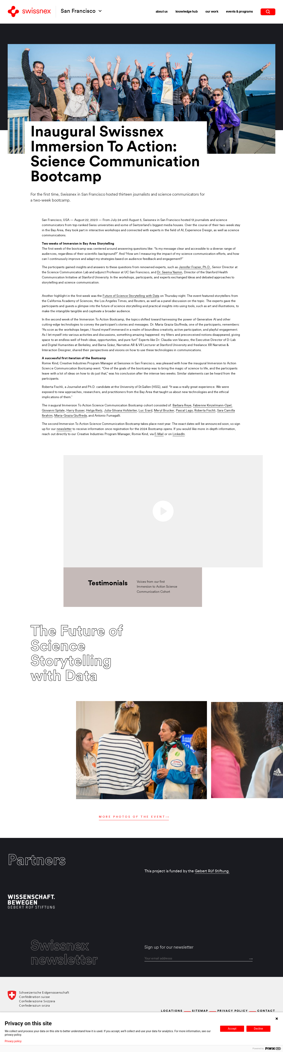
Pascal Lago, (185, 410)
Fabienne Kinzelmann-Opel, (212, 405)
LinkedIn (179, 434)
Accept (232, 1028)
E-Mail (159, 434)
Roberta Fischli (205, 410)
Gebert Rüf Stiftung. (212, 871)
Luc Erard (145, 410)
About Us (162, 11)
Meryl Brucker (164, 410)
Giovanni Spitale (53, 410)
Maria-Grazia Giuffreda (70, 415)
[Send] (251, 958)
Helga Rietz (94, 410)
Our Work (211, 11)
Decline (258, 1028)
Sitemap (200, 1011)
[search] (268, 11)
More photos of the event (134, 817)
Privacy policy (13, 1041)
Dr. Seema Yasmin (169, 272)
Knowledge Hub (186, 11)
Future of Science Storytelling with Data (131, 296)
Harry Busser (75, 410)
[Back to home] (29, 12)
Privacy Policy (232, 1011)
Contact (266, 1011)
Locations (172, 1011)
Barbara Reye (182, 405)
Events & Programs (239, 11)
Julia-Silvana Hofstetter (120, 410)
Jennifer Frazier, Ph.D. (194, 267)
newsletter (64, 429)
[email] (198, 958)
